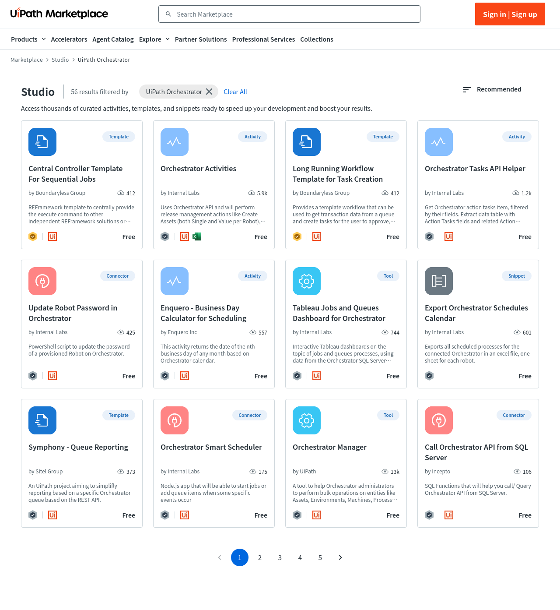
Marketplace (26, 59)
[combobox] (295, 14)
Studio (60, 59)
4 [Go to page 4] (300, 585)
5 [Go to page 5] (320, 585)
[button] (179, 92)
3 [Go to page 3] (280, 585)
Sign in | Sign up (510, 14)
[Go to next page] (340, 585)
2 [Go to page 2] (260, 585)
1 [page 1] (240, 585)
